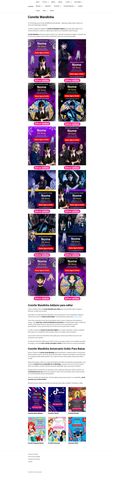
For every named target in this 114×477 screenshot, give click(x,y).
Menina (53, 2)
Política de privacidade (34, 456)
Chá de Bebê (77, 2)
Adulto (37, 2)
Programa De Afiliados (34, 459)
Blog (44, 10)
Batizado (38, 6)
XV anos (45, 2)
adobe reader (78, 316)
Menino (60, 2)
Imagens (80, 6)
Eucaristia (56, 6)
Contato (52, 10)
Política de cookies (33, 454)
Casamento (48, 6)
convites (30, 6)
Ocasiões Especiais (69, 6)
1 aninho (67, 2)
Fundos (38, 10)
